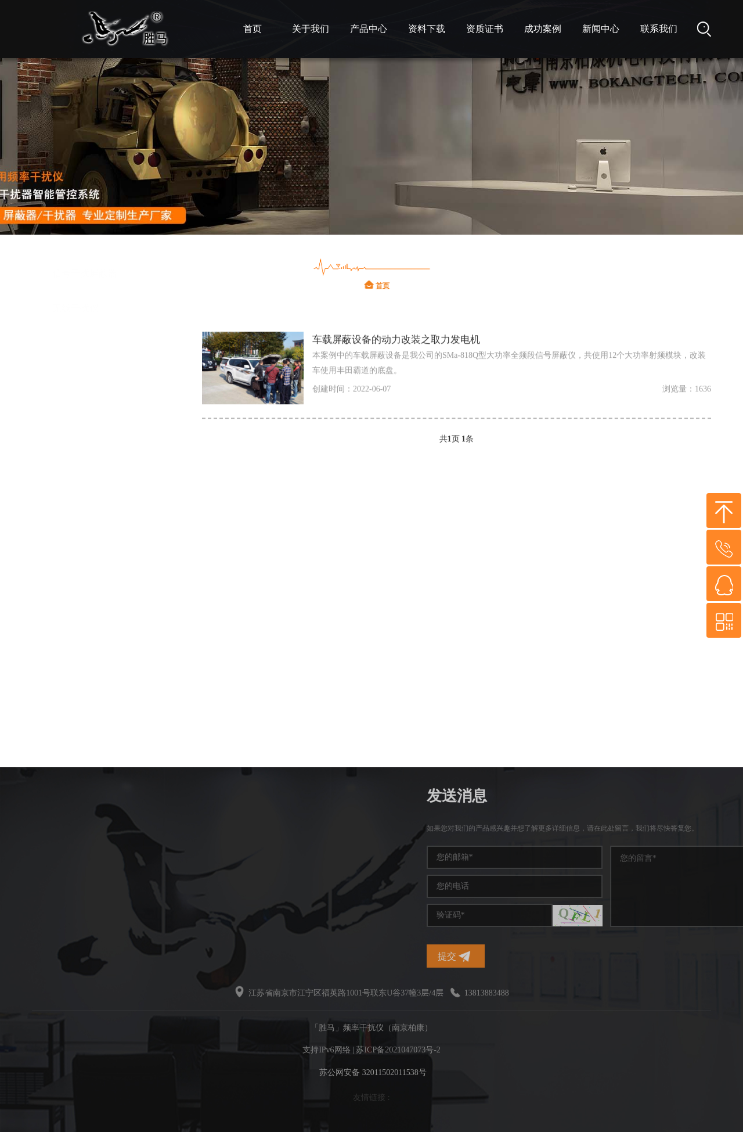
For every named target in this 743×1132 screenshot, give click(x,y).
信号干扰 (70, 442)
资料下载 (426, 29)
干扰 (61, 616)
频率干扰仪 (75, 407)
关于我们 (310, 29)
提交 (584, 956)
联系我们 (658, 29)
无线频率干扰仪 (84, 581)
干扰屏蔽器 (75, 546)
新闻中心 (600, 29)
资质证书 (484, 29)
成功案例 (542, 29)
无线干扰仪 (75, 686)
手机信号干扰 (80, 476)
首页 (252, 29)
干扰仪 (66, 372)
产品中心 (368, 29)
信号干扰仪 (75, 511)
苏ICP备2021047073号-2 (398, 1049)
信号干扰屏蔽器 (84, 651)
